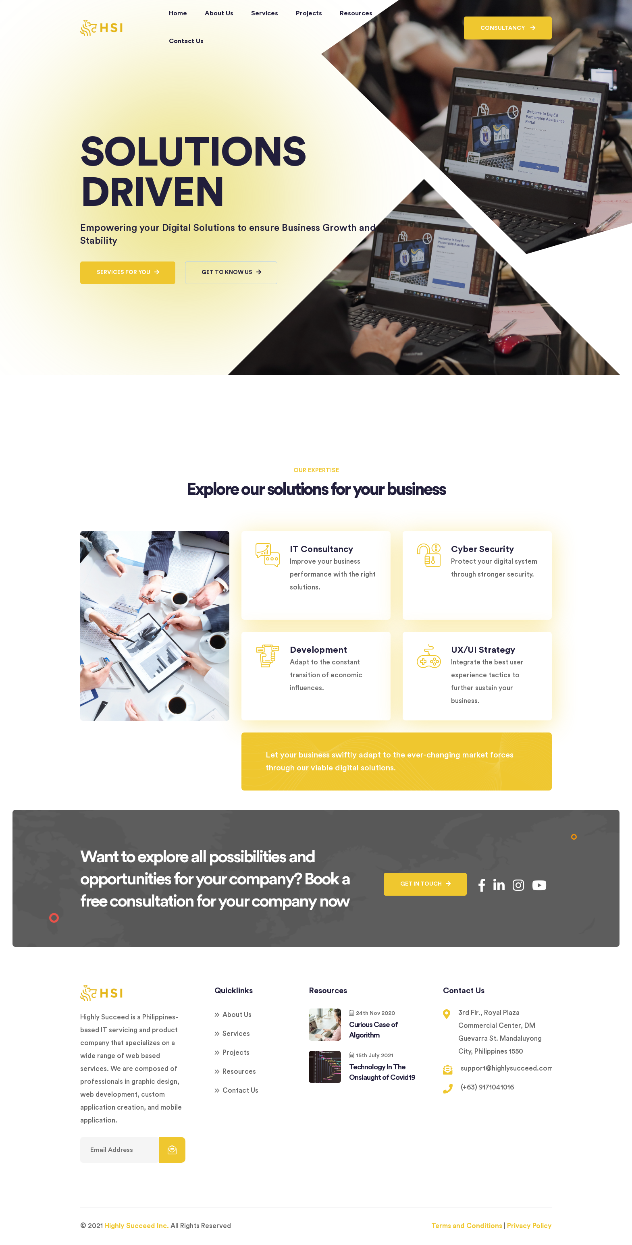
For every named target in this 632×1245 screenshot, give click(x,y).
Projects (309, 13)
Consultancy (507, 28)
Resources (356, 13)
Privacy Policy (529, 1226)
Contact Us (186, 41)
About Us (219, 13)
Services (264, 13)
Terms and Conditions (466, 1226)
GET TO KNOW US (232, 273)
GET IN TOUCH (424, 885)
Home (178, 13)
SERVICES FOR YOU (128, 273)
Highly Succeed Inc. (136, 1226)
